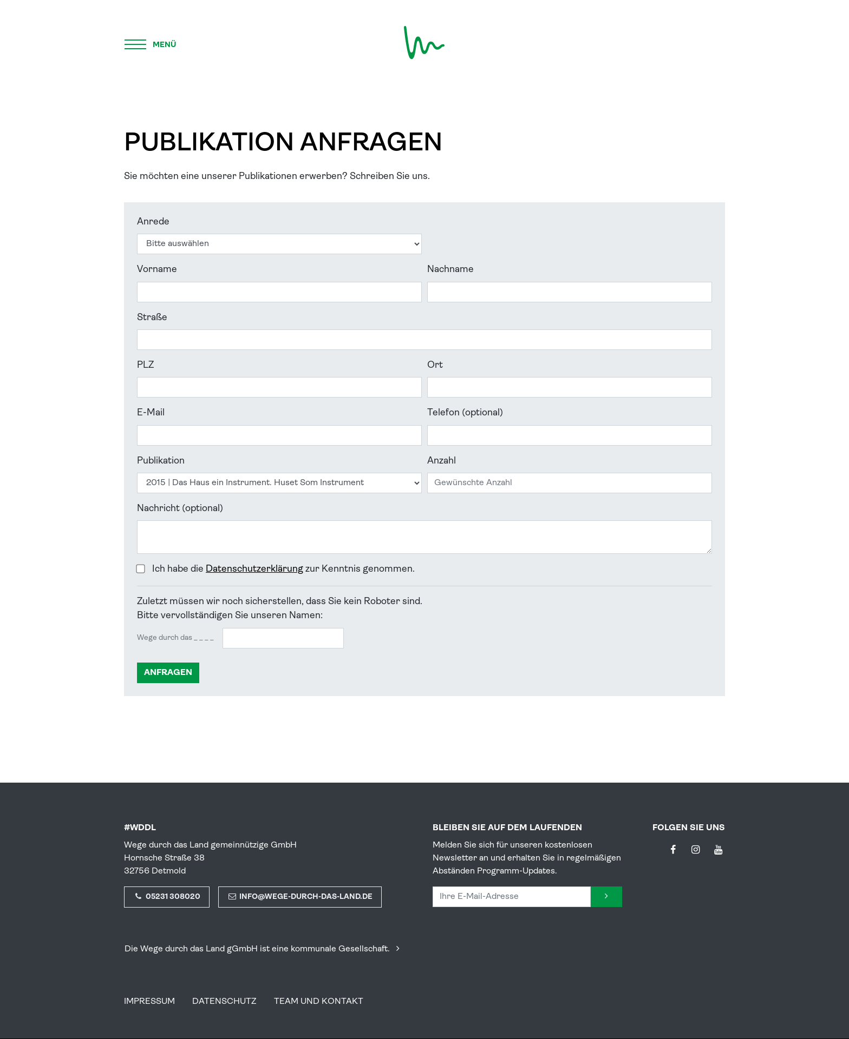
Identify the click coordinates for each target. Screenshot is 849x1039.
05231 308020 (166, 897)
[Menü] (151, 43)
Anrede (153, 222)
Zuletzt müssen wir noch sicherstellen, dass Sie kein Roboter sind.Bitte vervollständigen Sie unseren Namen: (279, 608)
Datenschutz (224, 1001)
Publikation (161, 461)
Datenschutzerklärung (254, 569)
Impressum (149, 1001)
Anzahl (441, 461)
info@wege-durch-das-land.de (300, 897)
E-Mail (151, 413)
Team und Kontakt (318, 1001)
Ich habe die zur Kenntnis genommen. (281, 569)
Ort (435, 365)
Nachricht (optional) (180, 508)
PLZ (145, 365)
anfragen (168, 673)
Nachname (450, 269)
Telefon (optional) (465, 413)
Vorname (157, 269)
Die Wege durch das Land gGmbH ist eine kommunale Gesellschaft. (264, 949)
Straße (152, 317)
